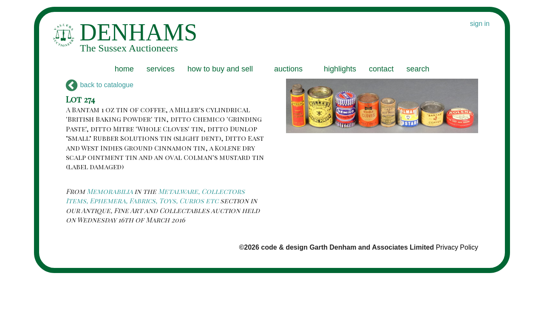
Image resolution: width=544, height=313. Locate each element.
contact (381, 69)
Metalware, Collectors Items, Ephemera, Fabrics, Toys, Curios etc (155, 196)
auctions (288, 69)
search (417, 69)
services (161, 69)
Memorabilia (110, 191)
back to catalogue (99, 84)
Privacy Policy (457, 247)
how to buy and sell (220, 69)
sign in (480, 23)
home (124, 69)
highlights (340, 69)
